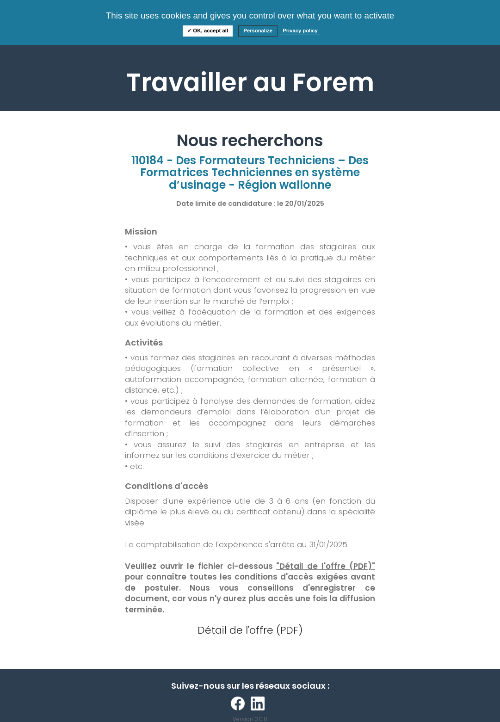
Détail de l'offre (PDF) (250, 630)
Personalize (257, 30)
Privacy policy (300, 30)
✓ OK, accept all (207, 30)
